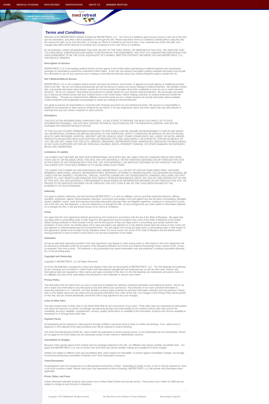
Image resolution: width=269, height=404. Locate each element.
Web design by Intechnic (170, 397)
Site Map (106, 397)
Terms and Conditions (120, 397)
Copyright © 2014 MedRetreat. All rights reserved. (68, 397)
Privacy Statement (138, 397)
